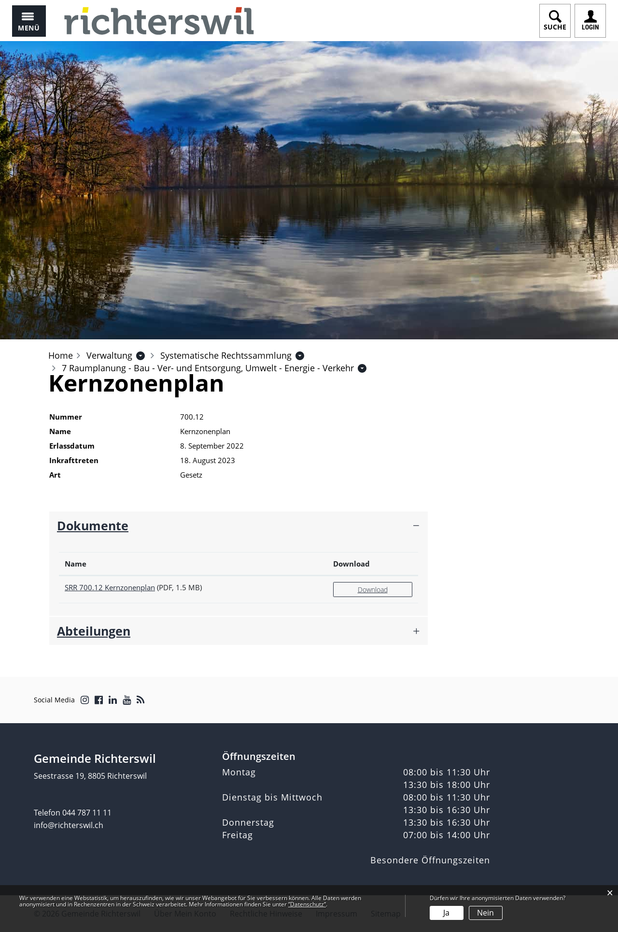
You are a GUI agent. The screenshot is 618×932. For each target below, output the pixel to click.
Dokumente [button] (92, 525)
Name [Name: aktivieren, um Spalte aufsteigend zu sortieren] (75, 563)
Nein (485, 912)
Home (60, 355)
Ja (446, 912)
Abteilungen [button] (93, 631)
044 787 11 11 (87, 812)
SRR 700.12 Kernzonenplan (110, 587)
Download (373, 589)
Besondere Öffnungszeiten (430, 860)
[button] (109, 355)
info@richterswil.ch (68, 825)
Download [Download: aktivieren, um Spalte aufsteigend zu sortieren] (351, 563)
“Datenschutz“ (307, 904)
